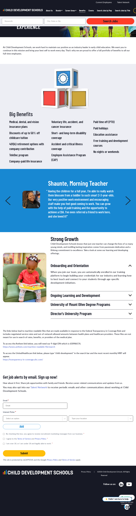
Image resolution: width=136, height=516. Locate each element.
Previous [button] (3, 200)
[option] (68, 199)
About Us (49, 11)
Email (6, 401)
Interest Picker (9, 412)
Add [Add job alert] (22, 426)
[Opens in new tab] (121, 485)
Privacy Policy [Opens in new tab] (86, 472)
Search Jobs (110, 21)
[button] (83, 21)
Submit (24, 453)
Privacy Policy (40, 439)
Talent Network (123, 2)
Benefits (82, 11)
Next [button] (132, 200)
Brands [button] (58, 11)
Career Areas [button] (70, 11)
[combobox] (65, 21)
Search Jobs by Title (122, 11)
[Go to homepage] (23, 10)
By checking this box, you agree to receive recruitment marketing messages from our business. (45, 434)
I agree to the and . (27, 439)
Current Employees (104, 2)
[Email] (35, 406)
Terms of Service (24, 439)
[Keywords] (22, 21)
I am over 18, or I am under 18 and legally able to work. (29, 444)
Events (91, 11)
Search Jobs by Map (104, 11)
